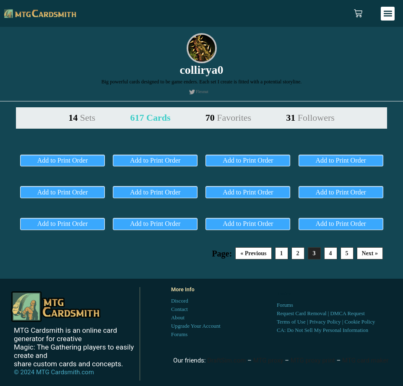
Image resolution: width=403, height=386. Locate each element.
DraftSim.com (226, 360)
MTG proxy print (313, 360)
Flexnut (202, 91)
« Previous (253, 253)
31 (310, 117)
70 (228, 117)
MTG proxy (268, 360)
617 (150, 117)
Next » (370, 253)
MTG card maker (365, 360)
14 (81, 117)
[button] (388, 14)
